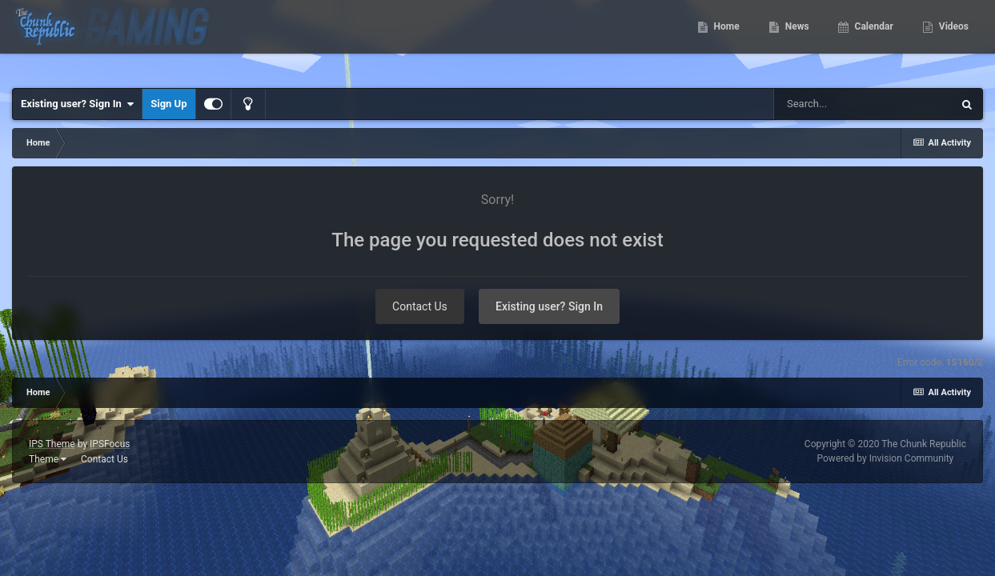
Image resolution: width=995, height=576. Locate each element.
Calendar (873, 40)
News (796, 40)
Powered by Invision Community (885, 458)
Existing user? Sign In (77, 104)
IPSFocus (110, 444)
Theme (47, 459)
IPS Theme (52, 444)
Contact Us (419, 306)
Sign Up (168, 104)
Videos (953, 40)
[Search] (863, 104)
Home (726, 40)
